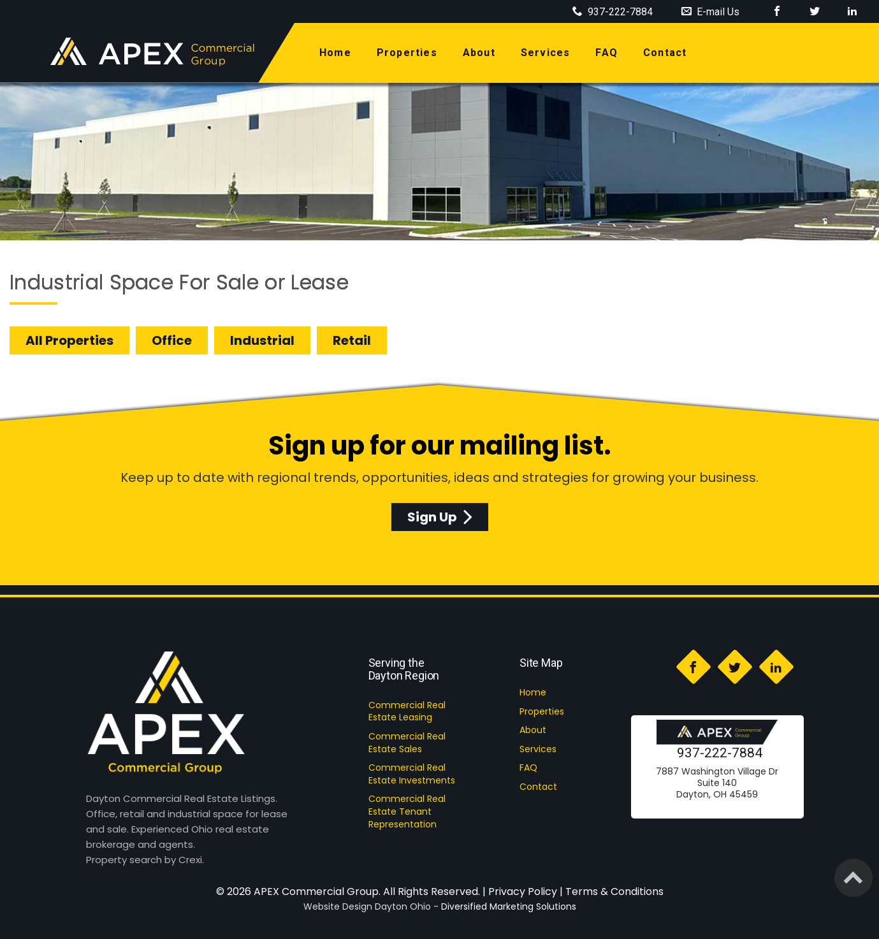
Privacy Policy (522, 891)
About (532, 730)
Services (537, 749)
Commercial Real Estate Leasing (407, 711)
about (479, 53)
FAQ (606, 53)
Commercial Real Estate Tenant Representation (407, 811)
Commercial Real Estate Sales (407, 742)
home (337, 52)
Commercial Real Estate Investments (411, 774)
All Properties (69, 340)
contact (664, 53)
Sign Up (439, 517)
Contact (538, 786)
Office (172, 340)
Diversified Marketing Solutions (508, 906)
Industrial (262, 340)
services (545, 53)
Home (532, 692)
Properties (541, 711)
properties (407, 53)
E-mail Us (710, 12)
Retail (352, 340)
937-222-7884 (719, 753)
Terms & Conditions (614, 891)
